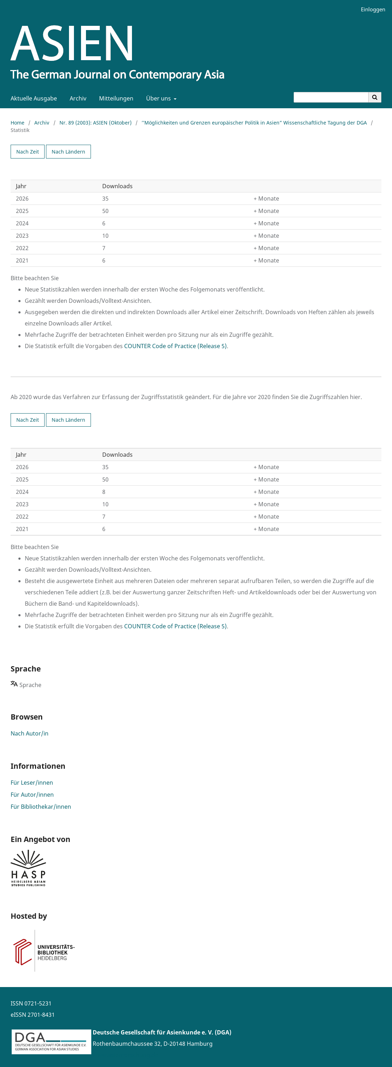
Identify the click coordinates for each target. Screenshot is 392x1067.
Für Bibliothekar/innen (41, 807)
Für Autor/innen (32, 794)
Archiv (76, 98)
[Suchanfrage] (331, 97)
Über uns (157, 98)
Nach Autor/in (29, 733)
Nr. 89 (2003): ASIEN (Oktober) (95, 122)
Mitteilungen (114, 98)
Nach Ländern (68, 151)
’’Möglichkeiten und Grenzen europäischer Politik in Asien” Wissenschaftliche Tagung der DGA (254, 122)
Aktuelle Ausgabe (32, 98)
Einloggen (370, 9)
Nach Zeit (27, 151)
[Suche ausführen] (375, 97)
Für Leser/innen (32, 782)
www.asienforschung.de (125, 1055)
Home (17, 122)
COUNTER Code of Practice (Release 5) (175, 346)
